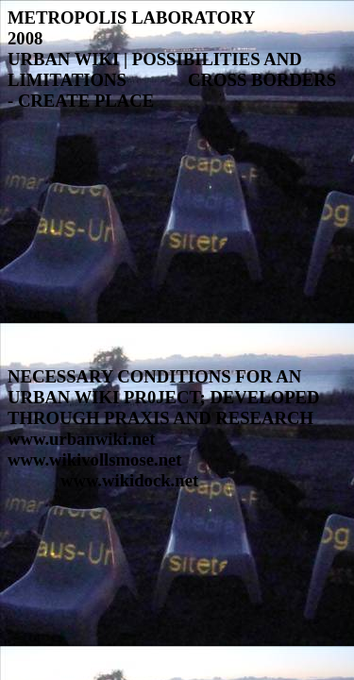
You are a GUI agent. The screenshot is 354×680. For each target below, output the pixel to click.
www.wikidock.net (129, 480)
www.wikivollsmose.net (95, 459)
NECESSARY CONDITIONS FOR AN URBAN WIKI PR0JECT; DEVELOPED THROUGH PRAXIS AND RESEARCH (164, 397)
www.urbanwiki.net (82, 439)
